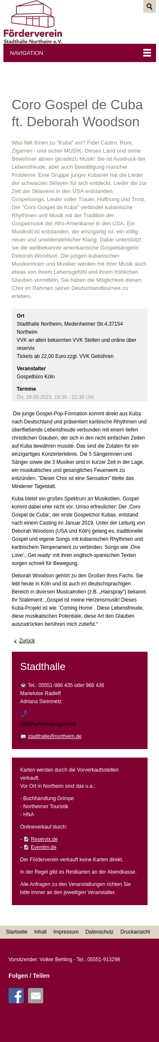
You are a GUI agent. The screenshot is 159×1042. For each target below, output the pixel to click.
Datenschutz (99, 932)
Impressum (65, 932)
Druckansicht (135, 932)
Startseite (17, 932)
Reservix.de (44, 839)
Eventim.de (43, 847)
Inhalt (40, 932)
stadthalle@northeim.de (55, 736)
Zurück (27, 641)
